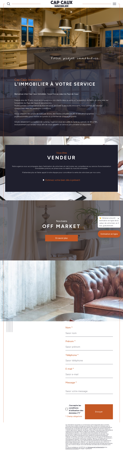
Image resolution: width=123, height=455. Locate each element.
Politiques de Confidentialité (96, 447)
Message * (71, 382)
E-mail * (69, 369)
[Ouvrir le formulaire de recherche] (8, 4)
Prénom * (70, 341)
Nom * (69, 327)
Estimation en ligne (109, 338)
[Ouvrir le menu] (114, 4)
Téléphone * (72, 355)
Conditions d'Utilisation (72, 448)
